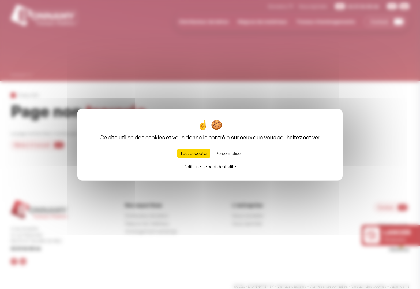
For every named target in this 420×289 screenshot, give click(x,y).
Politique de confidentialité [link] (210, 166)
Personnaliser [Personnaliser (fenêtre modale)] (229, 153)
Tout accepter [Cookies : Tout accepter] (194, 153)
